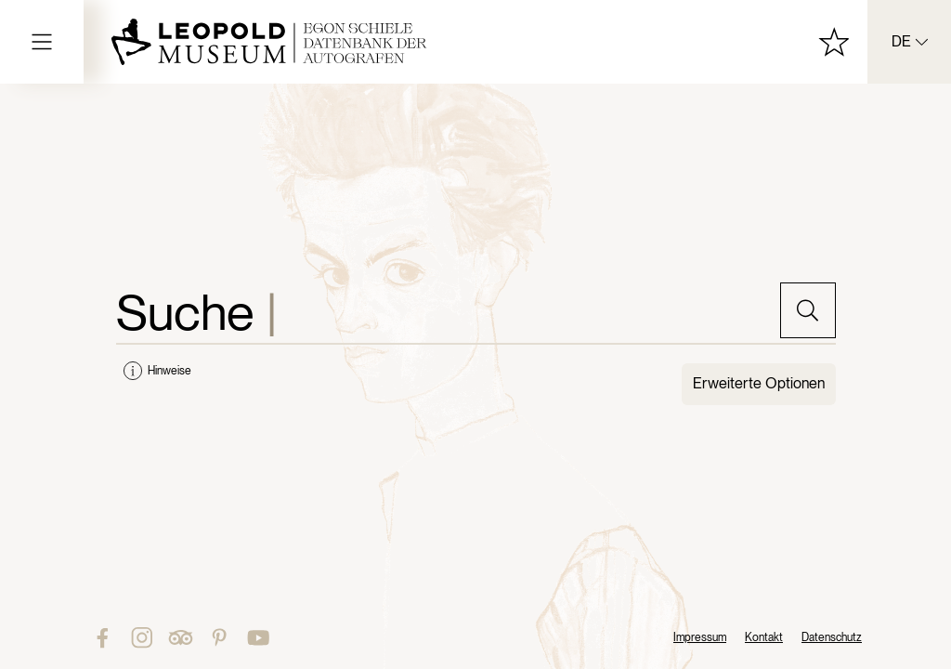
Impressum (699, 637)
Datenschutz (831, 637)
